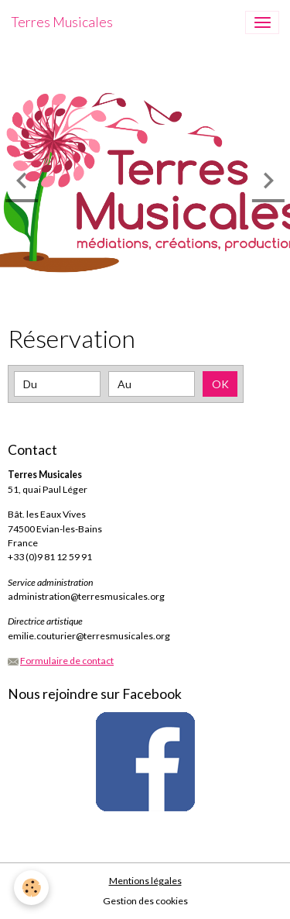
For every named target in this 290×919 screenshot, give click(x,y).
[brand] (62, 22)
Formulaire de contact (67, 660)
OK (220, 384)
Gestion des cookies (145, 901)
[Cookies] (31, 887)
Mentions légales (145, 880)
